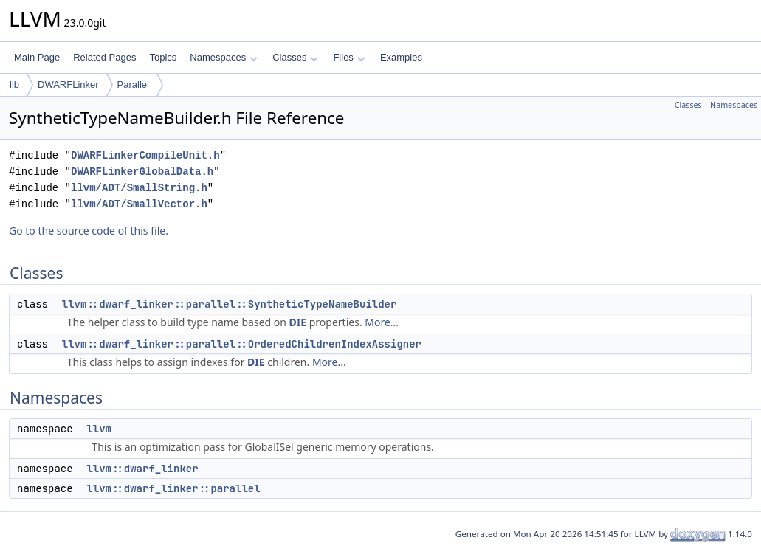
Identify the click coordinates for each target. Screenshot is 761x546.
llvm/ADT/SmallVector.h (139, 204)
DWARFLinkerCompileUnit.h (145, 155)
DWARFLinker (68, 84)
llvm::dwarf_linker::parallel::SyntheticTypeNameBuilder (229, 304)
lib (14, 84)
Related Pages (104, 57)
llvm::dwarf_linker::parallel (173, 488)
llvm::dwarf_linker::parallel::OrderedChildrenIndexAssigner (241, 343)
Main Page (37, 57)
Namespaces (223, 57)
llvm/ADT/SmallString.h (139, 188)
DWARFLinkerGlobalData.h (142, 172)
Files (349, 57)
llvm (98, 428)
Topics (162, 57)
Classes (295, 57)
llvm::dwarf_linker (142, 468)
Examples (401, 57)
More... (382, 322)
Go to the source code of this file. (88, 231)
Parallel (133, 84)
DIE (298, 322)
